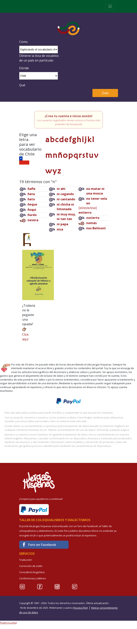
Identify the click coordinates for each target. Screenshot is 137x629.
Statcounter (8, 623)
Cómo (23, 42)
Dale (105, 93)
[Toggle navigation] (110, 6)
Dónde (24, 68)
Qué (22, 85)
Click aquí (25, 334)
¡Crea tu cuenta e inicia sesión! (68, 116)
